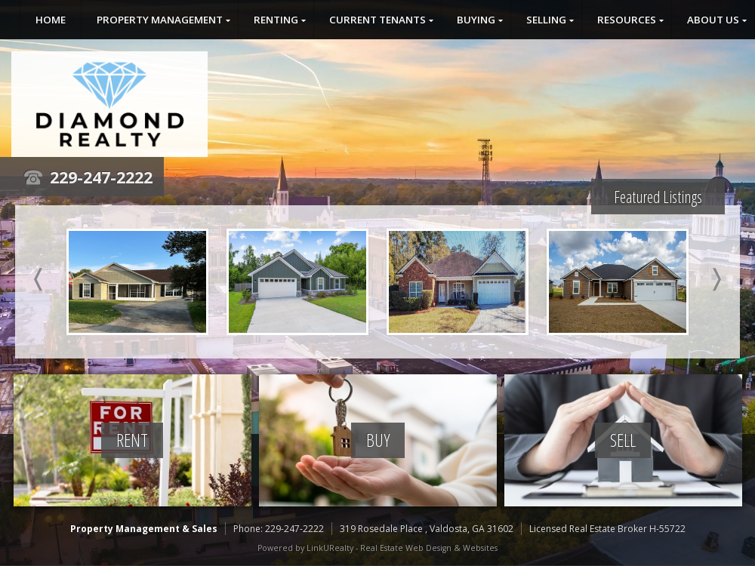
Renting (276, 19)
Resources (626, 19)
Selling (546, 19)
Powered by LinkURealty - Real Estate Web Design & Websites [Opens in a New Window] (377, 548)
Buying (476, 19)
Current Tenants (377, 19)
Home (50, 19)
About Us (713, 19)
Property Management (160, 19)
